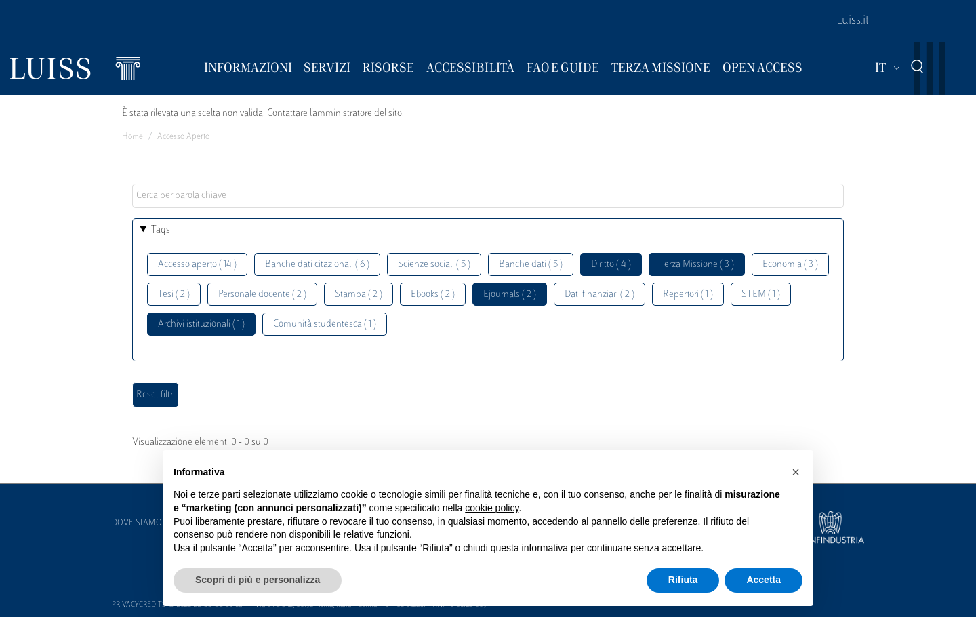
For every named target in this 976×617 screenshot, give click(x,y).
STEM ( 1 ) (760, 295)
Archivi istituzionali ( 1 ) (201, 324)
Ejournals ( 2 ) (509, 295)
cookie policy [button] (491, 507)
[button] (796, 472)
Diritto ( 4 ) (611, 265)
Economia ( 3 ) (790, 265)
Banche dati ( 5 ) (531, 265)
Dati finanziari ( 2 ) (599, 295)
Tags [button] (160, 230)
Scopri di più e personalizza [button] (257, 579)
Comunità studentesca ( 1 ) (324, 324)
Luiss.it (852, 21)
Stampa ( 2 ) (358, 295)
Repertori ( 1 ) (688, 295)
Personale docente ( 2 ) (262, 295)
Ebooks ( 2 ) (433, 295)
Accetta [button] (763, 579)
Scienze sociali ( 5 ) (434, 265)
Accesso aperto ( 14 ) (197, 265)
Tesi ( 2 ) (174, 295)
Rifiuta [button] (683, 579)
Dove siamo (137, 523)
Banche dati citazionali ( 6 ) (317, 265)
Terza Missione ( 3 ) (696, 265)
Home (132, 137)
